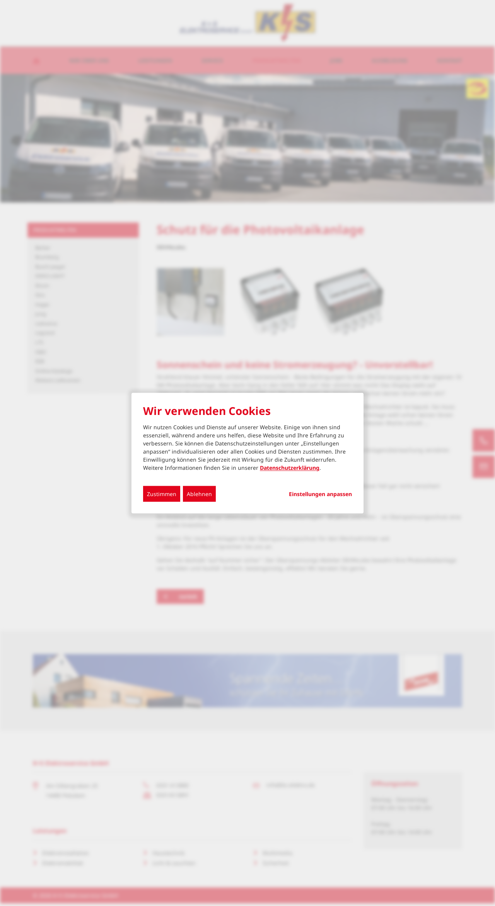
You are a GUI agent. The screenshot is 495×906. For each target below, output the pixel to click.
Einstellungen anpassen (320, 494)
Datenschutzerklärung (289, 467)
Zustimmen (161, 494)
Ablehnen (199, 494)
